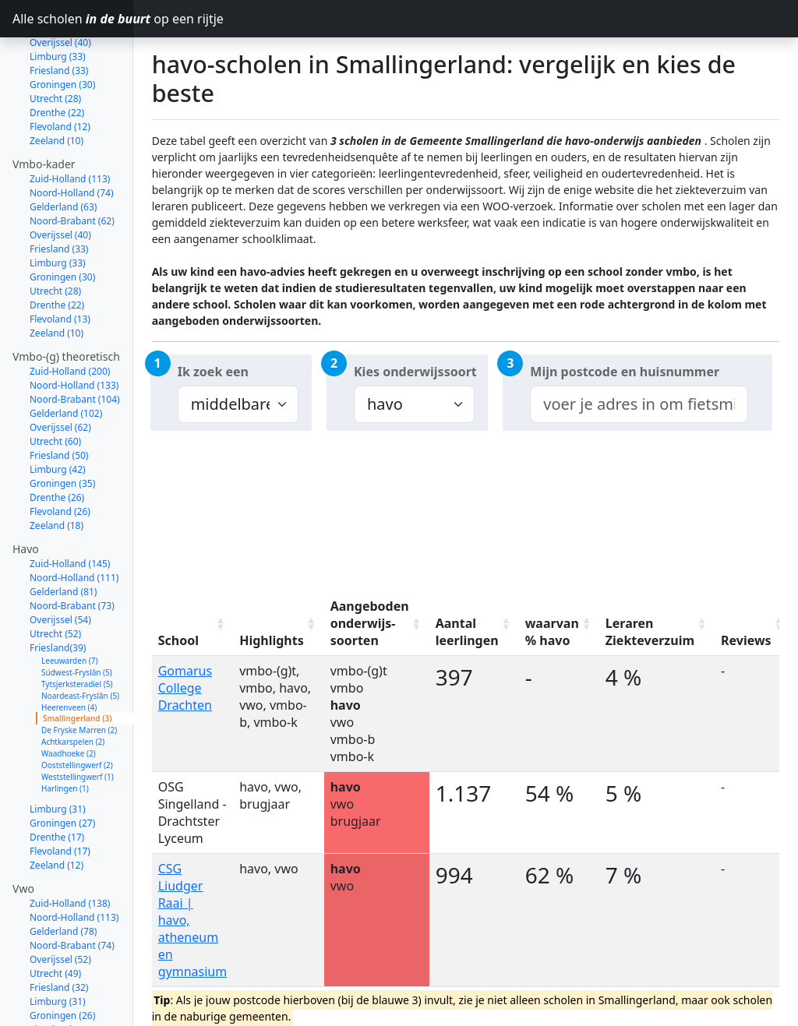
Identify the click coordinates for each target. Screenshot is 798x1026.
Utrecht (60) (55, 397)
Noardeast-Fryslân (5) (80, 652)
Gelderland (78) (63, 887)
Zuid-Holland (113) (70, 135)
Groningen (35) (62, 439)
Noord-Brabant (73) (72, 562)
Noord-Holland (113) (74, 873)
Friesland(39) (58, 604)
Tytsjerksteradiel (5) (76, 640)
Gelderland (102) (66, 369)
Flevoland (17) (60, 807)
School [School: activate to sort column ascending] (178, 640)
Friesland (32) (59, 943)
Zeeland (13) (56, 1014)
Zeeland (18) (56, 481)
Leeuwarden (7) (69, 617)
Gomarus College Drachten (185, 688)
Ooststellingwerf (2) (77, 721)
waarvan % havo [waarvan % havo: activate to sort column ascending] (552, 632)
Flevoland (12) (60, 83)
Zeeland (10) (56, 97)
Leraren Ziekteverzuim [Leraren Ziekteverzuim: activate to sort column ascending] (650, 632)
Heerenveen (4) (69, 663)
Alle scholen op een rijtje (72, 18)
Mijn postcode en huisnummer (624, 371)
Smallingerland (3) (77, 674)
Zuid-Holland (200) (70, 327)
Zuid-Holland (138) (70, 859)
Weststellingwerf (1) (77, 733)
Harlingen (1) (65, 744)
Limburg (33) (58, 219)
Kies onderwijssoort (415, 371)
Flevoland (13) (60, 275)
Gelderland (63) (63, 163)
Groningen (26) (62, 971)
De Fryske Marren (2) (79, 686)
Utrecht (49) (55, 929)
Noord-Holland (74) (72, 149)
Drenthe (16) (57, 1000)
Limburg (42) (58, 425)
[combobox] (638, 404)
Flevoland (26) (60, 467)
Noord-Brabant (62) (72, 177)
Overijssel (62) (60, 383)
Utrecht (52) (55, 590)
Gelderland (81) (63, 548)
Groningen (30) (62, 41)
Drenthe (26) (57, 453)
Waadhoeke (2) (68, 709)
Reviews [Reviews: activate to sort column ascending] (746, 640)
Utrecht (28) (55, 55)
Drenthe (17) (57, 793)
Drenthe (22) (57, 69)
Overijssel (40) (60, 191)
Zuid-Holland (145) (70, 520)
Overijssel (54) (60, 576)
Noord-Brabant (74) (72, 901)
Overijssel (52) (60, 915)
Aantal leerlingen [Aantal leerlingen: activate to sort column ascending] (467, 632)
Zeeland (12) (56, 821)
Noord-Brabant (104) (75, 355)
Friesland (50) (59, 411)
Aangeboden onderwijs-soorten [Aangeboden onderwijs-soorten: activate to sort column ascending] (369, 623)
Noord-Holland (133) (74, 341)
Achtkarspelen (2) (72, 698)
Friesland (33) (59, 205)
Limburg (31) (58, 765)
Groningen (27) (62, 779)
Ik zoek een (213, 371)
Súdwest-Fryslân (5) (76, 628)
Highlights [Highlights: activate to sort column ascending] (271, 640)
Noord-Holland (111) (74, 534)
